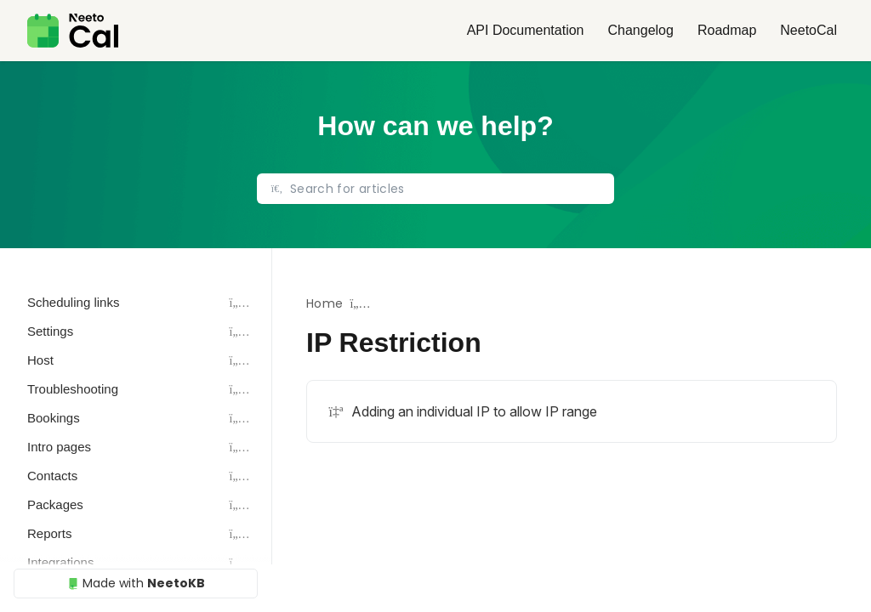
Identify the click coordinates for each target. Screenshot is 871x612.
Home (324, 303)
